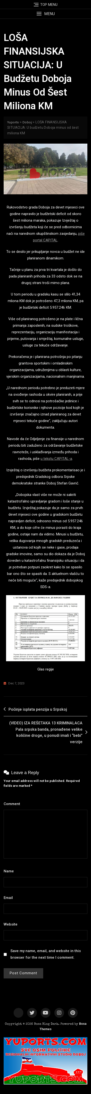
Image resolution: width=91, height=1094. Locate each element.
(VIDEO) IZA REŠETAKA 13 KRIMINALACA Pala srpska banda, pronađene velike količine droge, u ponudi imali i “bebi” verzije (46, 732)
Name (10, 871)
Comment (13, 804)
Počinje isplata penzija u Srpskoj (37, 709)
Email (10, 898)
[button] (45, 13)
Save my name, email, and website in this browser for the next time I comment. (45, 954)
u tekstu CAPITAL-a (56, 458)
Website (10, 924)
